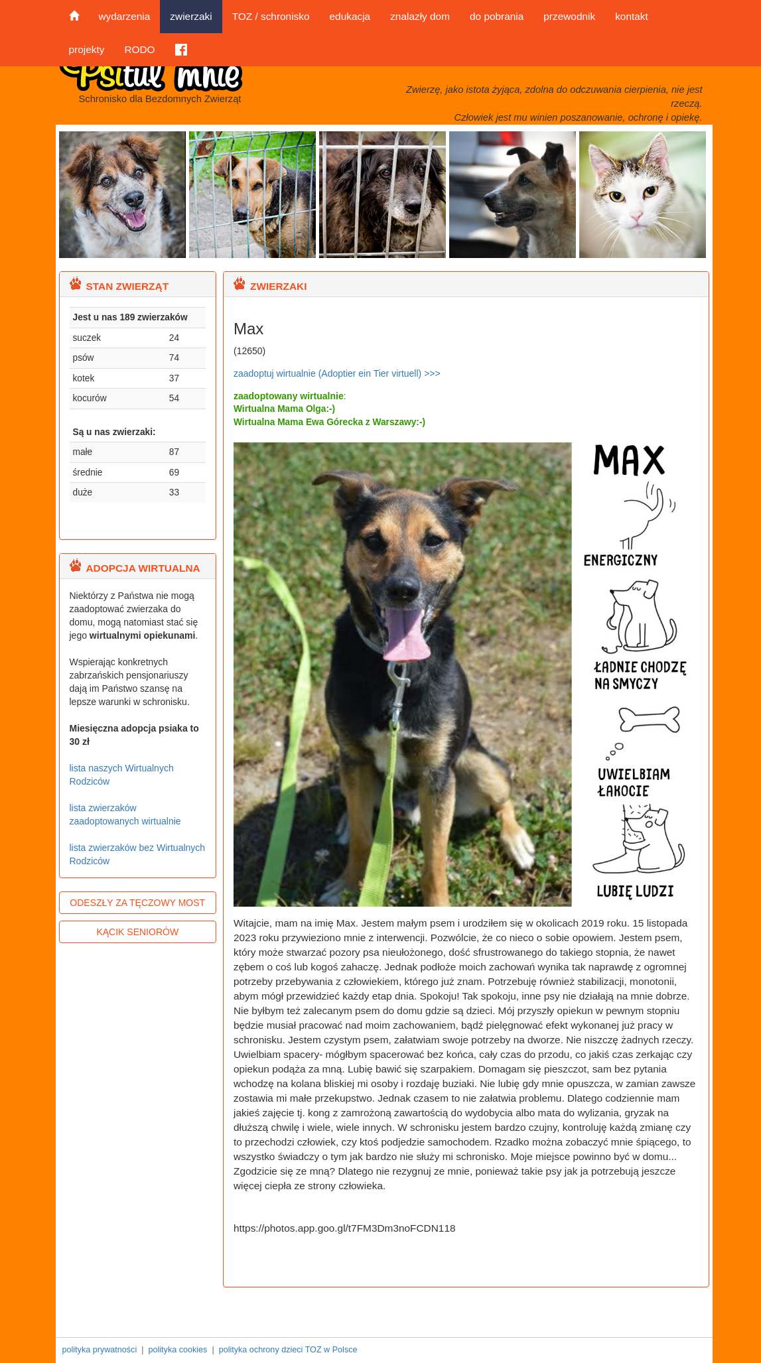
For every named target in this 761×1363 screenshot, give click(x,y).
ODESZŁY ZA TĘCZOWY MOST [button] (137, 902)
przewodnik (569, 16)
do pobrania (496, 16)
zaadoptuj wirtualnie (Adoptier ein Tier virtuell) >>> (337, 373)
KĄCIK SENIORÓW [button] (137, 932)
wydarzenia (125, 16)
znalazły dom (420, 16)
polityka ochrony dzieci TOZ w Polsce (288, 1349)
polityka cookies (177, 1349)
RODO (139, 49)
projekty (87, 49)
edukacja (350, 16)
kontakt (631, 16)
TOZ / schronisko (271, 16)
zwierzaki (191, 16)
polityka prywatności (99, 1349)
